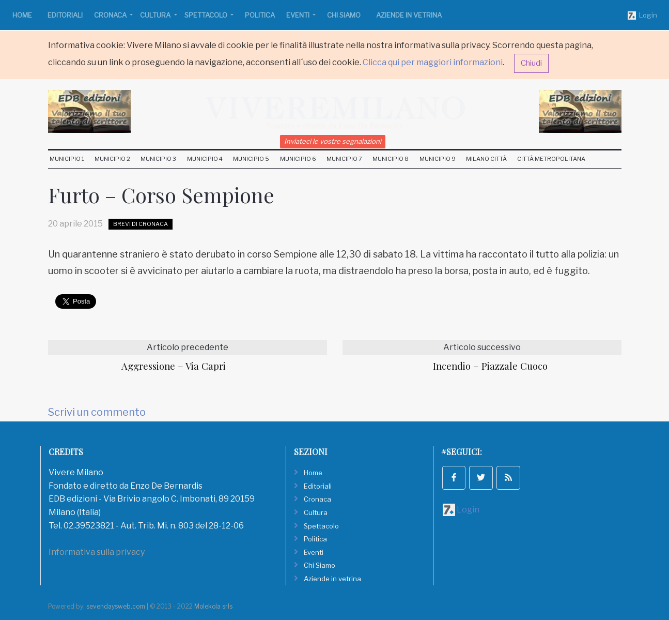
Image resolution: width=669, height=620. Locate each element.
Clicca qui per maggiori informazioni (433, 62)
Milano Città (486, 158)
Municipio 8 (390, 158)
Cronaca (111, 15)
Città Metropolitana (551, 158)
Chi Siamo (344, 15)
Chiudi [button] (531, 63)
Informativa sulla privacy (97, 552)
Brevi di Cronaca (140, 224)
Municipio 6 (298, 158)
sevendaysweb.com (115, 606)
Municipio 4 (205, 158)
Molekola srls (213, 606)
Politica (260, 15)
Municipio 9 (437, 158)
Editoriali (65, 15)
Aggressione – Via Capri (173, 365)
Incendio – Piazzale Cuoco (490, 365)
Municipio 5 (251, 158)
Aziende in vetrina (409, 15)
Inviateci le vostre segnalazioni (332, 141)
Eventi (298, 15)
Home (22, 15)
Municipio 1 (67, 158)
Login (642, 15)
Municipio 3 (158, 158)
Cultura (156, 15)
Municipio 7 (344, 158)
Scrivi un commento (97, 412)
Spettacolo (206, 15)
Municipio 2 (112, 158)
